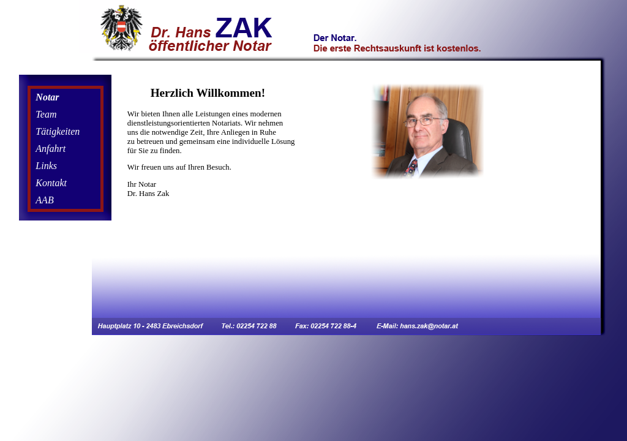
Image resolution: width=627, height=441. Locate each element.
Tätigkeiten (58, 131)
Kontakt (51, 183)
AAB (44, 200)
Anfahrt (51, 148)
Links (46, 165)
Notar (47, 97)
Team (46, 114)
